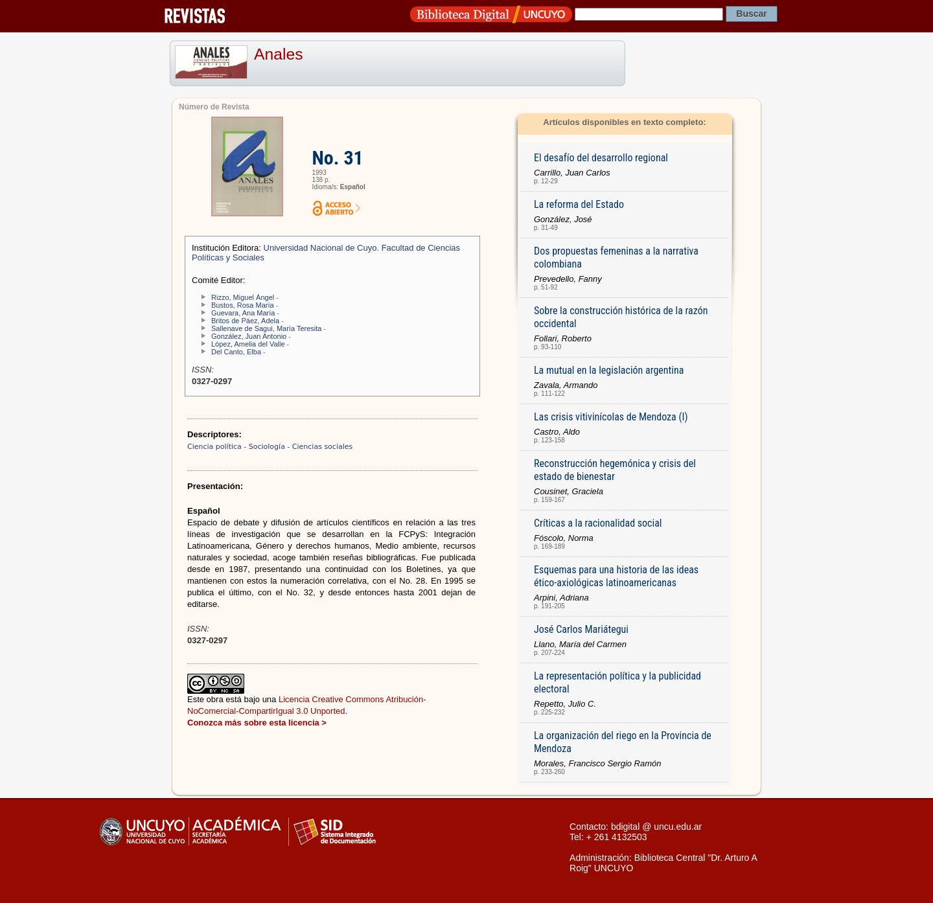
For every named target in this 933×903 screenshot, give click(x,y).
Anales (278, 54)
